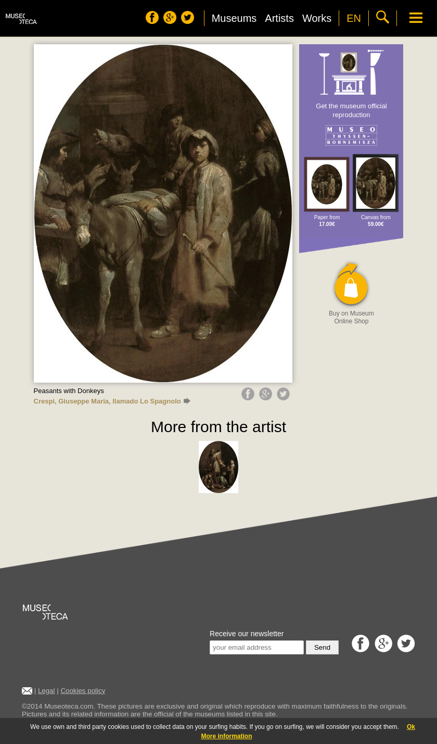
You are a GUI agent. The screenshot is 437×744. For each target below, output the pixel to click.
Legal (46, 691)
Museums (234, 18)
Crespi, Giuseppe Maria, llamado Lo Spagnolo (112, 401)
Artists (279, 18)
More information (226, 736)
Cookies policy (82, 691)
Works (316, 18)
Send (322, 647)
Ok (411, 726)
